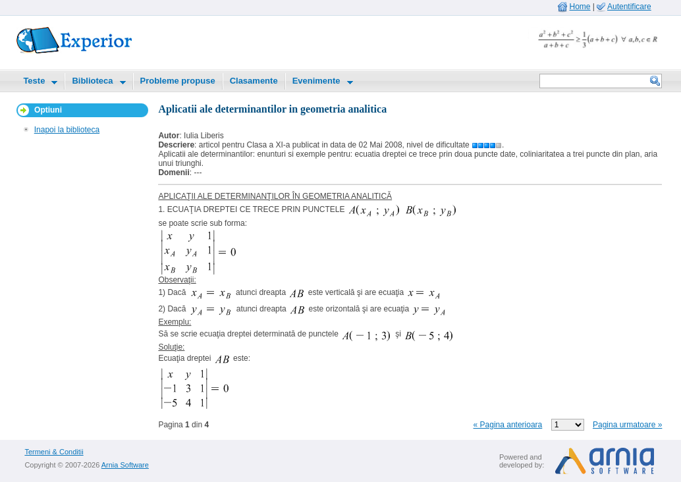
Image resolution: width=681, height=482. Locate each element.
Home (580, 6)
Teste (34, 81)
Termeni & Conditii (53, 452)
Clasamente (254, 81)
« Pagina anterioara (508, 424)
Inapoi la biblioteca (66, 129)
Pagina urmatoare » (627, 424)
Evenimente (316, 81)
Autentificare (629, 6)
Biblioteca (92, 81)
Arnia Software (125, 465)
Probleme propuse (177, 81)
